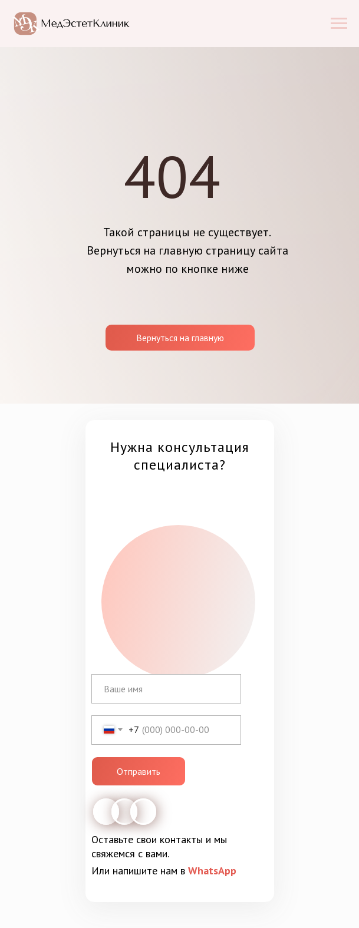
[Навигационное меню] (339, 23)
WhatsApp (212, 870)
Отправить (138, 771)
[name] (166, 689)
